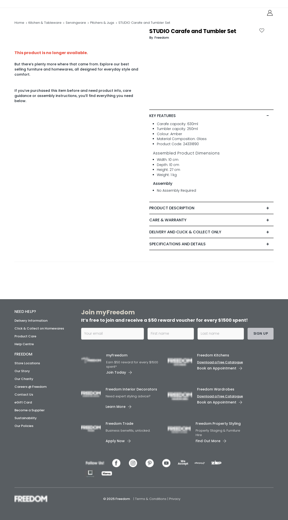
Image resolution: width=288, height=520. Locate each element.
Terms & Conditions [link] (151, 498)
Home (19, 28)
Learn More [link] (115, 406)
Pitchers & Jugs (102, 28)
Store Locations (27, 363)
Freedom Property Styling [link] (218, 423)
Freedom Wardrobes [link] (215, 389)
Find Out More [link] (208, 440)
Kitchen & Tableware (45, 28)
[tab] (211, 126)
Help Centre (24, 344)
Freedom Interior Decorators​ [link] (131, 389)
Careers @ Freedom (30, 386)
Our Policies (23, 426)
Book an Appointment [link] (216, 368)
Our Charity (23, 379)
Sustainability (25, 418)
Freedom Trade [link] (119, 423)
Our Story (22, 371)
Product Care (25, 336)
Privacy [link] (174, 498)
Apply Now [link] (115, 440)
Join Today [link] (116, 372)
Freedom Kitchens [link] (213, 355)
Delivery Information (31, 320)
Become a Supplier (29, 410)
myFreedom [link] (116, 355)
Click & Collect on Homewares (39, 328)
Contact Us (23, 394)
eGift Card (23, 402)
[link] (36, 14)
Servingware (76, 28)
